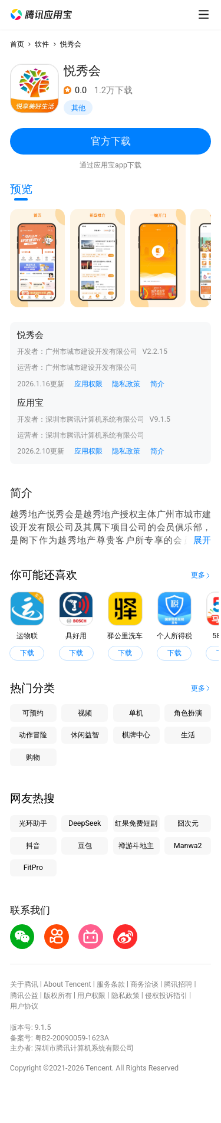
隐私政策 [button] (126, 383)
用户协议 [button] (24, 1005)
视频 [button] (85, 712)
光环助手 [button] (33, 823)
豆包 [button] (85, 845)
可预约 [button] (33, 712)
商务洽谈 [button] (144, 984)
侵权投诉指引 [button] (166, 995)
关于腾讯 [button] (24, 984)
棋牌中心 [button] (136, 734)
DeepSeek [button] (84, 823)
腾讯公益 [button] (24, 995)
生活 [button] (188, 734)
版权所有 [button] (58, 995)
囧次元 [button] (188, 823)
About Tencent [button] (67, 984)
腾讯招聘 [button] (178, 984)
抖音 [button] (33, 845)
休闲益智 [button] (85, 734)
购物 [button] (33, 757)
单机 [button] (136, 712)
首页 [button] (17, 44)
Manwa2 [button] (188, 845)
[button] (41, 15)
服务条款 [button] (111, 984)
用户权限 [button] (91, 995)
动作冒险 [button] (33, 734)
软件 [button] (42, 44)
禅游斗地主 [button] (136, 845)
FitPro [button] (33, 867)
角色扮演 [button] (188, 712)
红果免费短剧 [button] (136, 823)
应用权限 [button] (88, 383)
